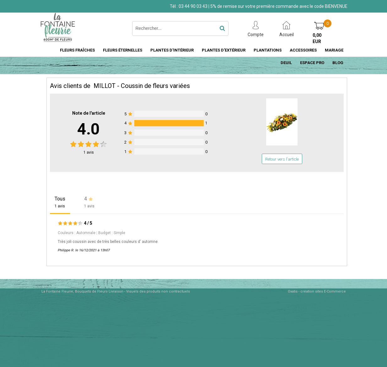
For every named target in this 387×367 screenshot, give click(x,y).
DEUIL (286, 62)
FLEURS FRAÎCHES (77, 50)
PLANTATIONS (268, 50)
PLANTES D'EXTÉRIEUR (223, 50)
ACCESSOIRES (303, 50)
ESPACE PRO (312, 62)
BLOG (337, 62)
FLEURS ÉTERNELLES (122, 50)
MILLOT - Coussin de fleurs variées (142, 86)
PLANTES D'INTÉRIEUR (172, 50)
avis (88, 152)
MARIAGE (334, 50)
